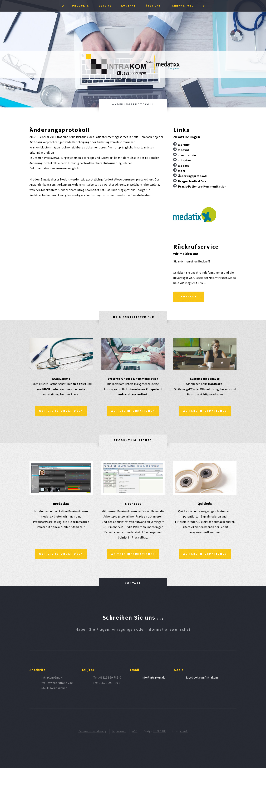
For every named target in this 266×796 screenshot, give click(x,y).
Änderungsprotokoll (192, 176)
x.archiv (184, 145)
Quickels (205, 504)
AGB (134, 732)
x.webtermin (187, 155)
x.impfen (184, 160)
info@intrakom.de (154, 679)
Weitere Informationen (61, 411)
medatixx (61, 504)
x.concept (133, 504)
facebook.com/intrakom (202, 679)
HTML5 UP (159, 732)
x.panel (183, 166)
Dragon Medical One (192, 181)
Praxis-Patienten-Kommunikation (202, 186)
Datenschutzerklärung (92, 732)
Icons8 (184, 732)
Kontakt (189, 296)
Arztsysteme (61, 379)
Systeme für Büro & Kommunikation (133, 379)
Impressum (119, 732)
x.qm (181, 171)
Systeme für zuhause (205, 379)
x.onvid (183, 150)
